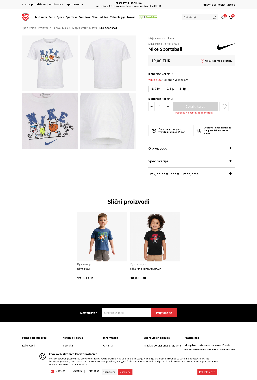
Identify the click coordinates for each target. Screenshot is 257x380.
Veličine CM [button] (181, 79)
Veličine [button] (168, 79)
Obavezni (61, 371)
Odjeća (55, 28)
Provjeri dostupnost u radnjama (189, 173)
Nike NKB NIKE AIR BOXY (146, 268)
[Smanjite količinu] (151, 106)
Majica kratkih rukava (84, 28)
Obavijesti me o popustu (218, 60)
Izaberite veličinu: (160, 73)
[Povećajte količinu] (168, 106)
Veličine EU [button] (154, 79)
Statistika (77, 371)
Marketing (94, 371)
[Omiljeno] (223, 17)
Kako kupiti (28, 345)
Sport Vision (29, 28)
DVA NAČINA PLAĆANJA (128, 3)
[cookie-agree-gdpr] (125, 372)
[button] (200, 17)
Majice (66, 28)
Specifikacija (189, 160)
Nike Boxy (83, 268)
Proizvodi (43, 28)
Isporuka (68, 345)
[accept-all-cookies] (207, 372)
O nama (108, 345)
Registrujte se (226, 4)
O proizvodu (189, 148)
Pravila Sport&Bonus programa (162, 345)
